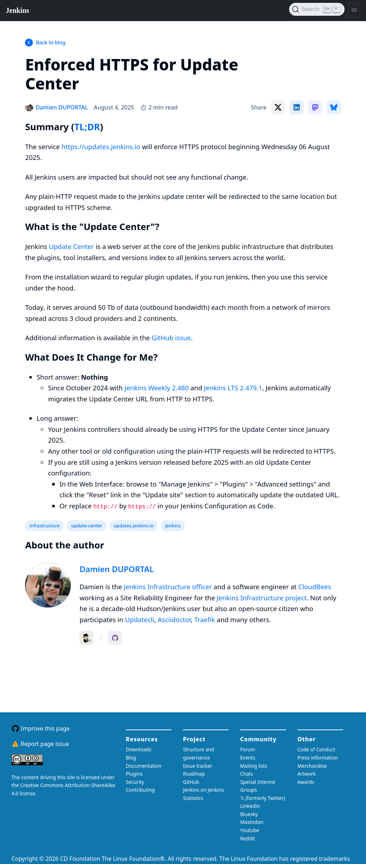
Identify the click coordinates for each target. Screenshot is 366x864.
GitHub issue (171, 337)
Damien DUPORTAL (116, 569)
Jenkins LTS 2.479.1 (233, 387)
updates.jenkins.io (134, 525)
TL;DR (87, 127)
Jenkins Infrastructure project (262, 597)
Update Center (71, 246)
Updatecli (139, 619)
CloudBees (314, 586)
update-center (86, 525)
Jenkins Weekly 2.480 (156, 387)
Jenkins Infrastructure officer (168, 586)
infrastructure (44, 525)
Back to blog (50, 42)
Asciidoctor (174, 619)
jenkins (173, 525)
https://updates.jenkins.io (100, 146)
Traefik (204, 619)
